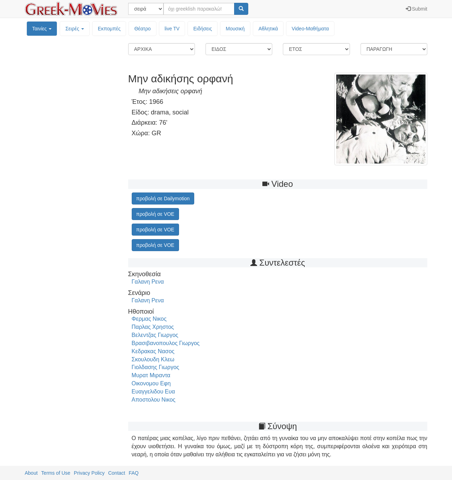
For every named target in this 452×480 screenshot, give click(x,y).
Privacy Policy (89, 473)
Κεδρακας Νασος (153, 351)
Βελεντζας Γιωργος (155, 335)
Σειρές (74, 28)
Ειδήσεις (202, 28)
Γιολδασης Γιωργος (155, 367)
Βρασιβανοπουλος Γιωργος (166, 343)
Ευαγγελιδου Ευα (153, 392)
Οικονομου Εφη (151, 383)
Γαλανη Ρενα (148, 282)
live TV (172, 28)
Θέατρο (142, 28)
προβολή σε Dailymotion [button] (163, 198)
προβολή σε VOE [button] (155, 214)
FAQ (133, 473)
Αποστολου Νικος (154, 400)
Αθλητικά (268, 28)
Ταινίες (42, 28)
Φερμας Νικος (149, 319)
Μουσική (235, 28)
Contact (116, 473)
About (31, 473)
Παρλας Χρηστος (153, 327)
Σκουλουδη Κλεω (153, 359)
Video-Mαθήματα (310, 28)
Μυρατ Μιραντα (151, 375)
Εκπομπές (109, 28)
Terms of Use (55, 473)
